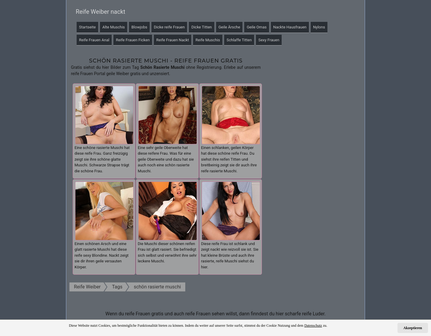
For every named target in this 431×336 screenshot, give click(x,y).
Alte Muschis (113, 27)
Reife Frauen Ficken (133, 40)
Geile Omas (256, 27)
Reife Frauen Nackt (172, 40)
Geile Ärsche (229, 27)
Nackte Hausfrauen (289, 27)
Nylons (319, 27)
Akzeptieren (412, 328)
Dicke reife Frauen (169, 27)
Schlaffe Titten (239, 40)
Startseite (87, 27)
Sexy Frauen (268, 40)
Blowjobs (139, 27)
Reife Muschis (207, 40)
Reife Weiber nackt (100, 11)
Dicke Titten (201, 27)
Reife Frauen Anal (94, 40)
